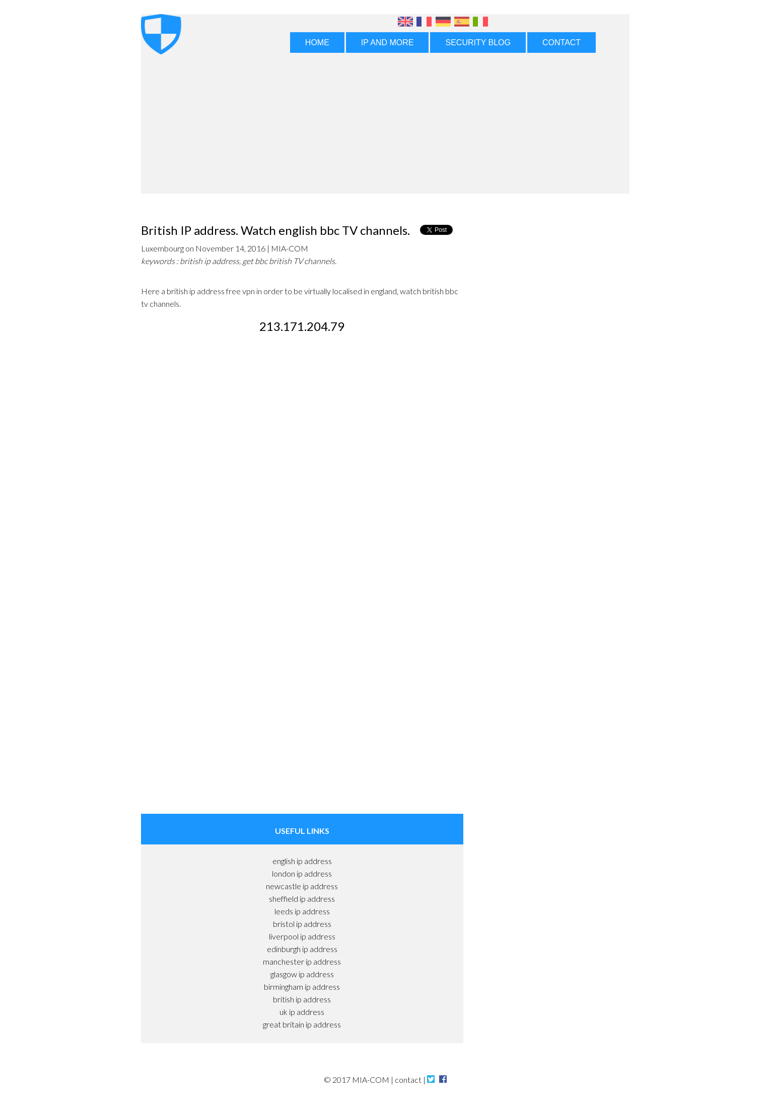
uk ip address (301, 1011)
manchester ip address (302, 961)
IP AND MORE (387, 42)
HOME (317, 42)
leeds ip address (302, 911)
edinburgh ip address (302, 949)
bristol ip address (302, 923)
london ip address (302, 873)
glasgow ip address (302, 974)
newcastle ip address (302, 886)
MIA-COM (370, 1079)
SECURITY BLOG (478, 42)
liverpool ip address (302, 936)
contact (408, 1079)
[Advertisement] (385, 126)
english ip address (302, 861)
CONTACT (561, 42)
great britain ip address (302, 1024)
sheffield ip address (302, 898)
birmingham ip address (302, 986)
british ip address (302, 999)
